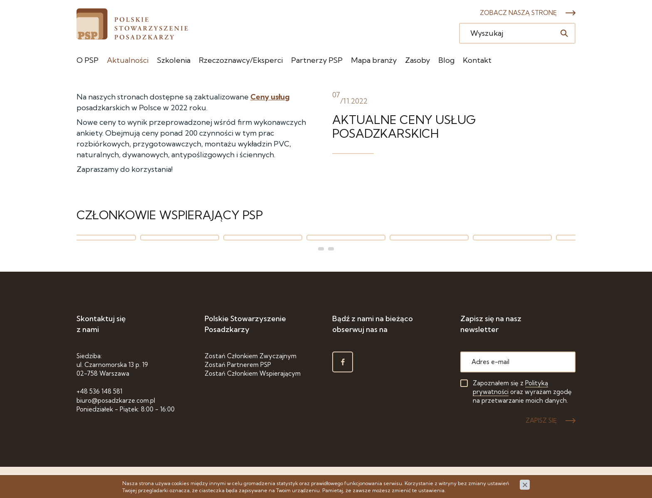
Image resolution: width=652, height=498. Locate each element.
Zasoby (417, 60)
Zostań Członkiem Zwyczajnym (250, 356)
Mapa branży (374, 60)
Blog (446, 60)
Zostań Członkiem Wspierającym (253, 373)
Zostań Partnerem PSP (238, 365)
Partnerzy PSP (317, 60)
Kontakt (477, 60)
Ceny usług (270, 97)
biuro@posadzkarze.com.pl (116, 400)
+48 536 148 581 (99, 391)
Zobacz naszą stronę (518, 13)
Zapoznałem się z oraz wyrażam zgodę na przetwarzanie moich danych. (522, 392)
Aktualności (127, 60)
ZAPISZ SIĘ (541, 420)
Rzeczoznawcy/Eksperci (241, 60)
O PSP (88, 60)
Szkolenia (173, 60)
